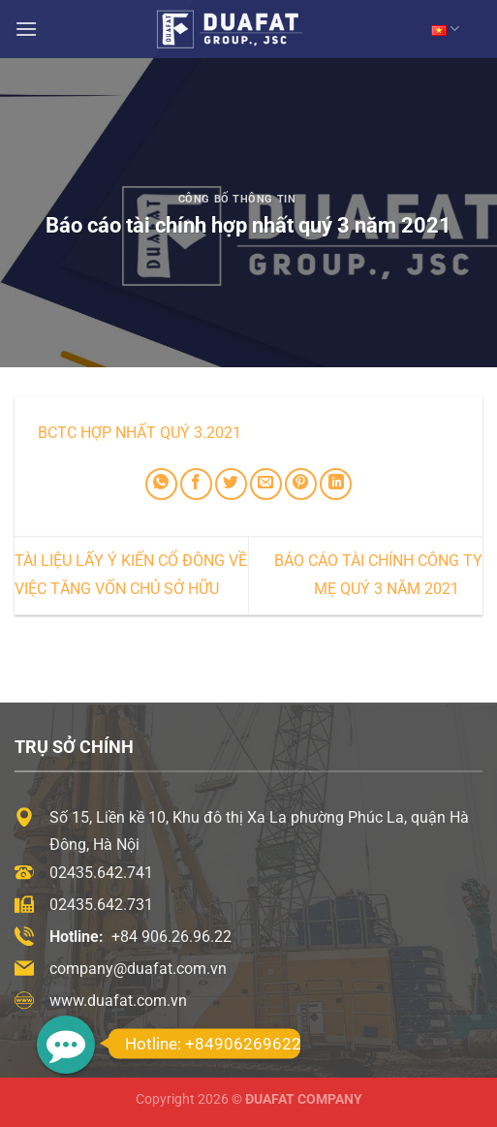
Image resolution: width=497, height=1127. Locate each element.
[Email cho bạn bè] (266, 484)
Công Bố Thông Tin (237, 199)
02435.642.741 (101, 872)
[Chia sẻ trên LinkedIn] (336, 484)
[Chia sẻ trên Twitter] (231, 484)
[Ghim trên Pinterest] (301, 484)
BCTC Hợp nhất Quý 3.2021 (139, 432)
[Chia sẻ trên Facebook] (196, 484)
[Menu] (26, 28)
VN (445, 28)
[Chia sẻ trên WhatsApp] (161, 484)
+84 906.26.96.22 (171, 936)
